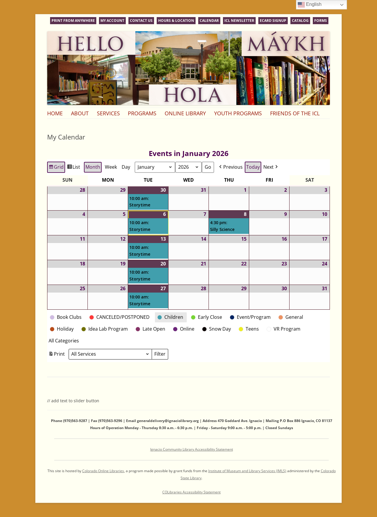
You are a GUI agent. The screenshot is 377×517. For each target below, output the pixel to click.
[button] (230, 167)
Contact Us (141, 20)
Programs (142, 113)
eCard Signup (273, 20)
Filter (161, 355)
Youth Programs (238, 113)
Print (56, 355)
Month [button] (92, 167)
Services (108, 113)
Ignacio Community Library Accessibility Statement (191, 449)
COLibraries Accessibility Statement (191, 492)
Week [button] (111, 167)
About (80, 113)
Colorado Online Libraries (103, 470)
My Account (112, 20)
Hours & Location (176, 20)
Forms (320, 20)
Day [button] (126, 167)
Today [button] (253, 167)
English (310, 4)
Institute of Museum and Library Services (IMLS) (247, 470)
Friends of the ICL (295, 113)
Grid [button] (56, 168)
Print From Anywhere (73, 20)
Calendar (209, 20)
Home (55, 113)
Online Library (185, 113)
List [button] (73, 168)
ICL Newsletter (239, 20)
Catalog (300, 20)
